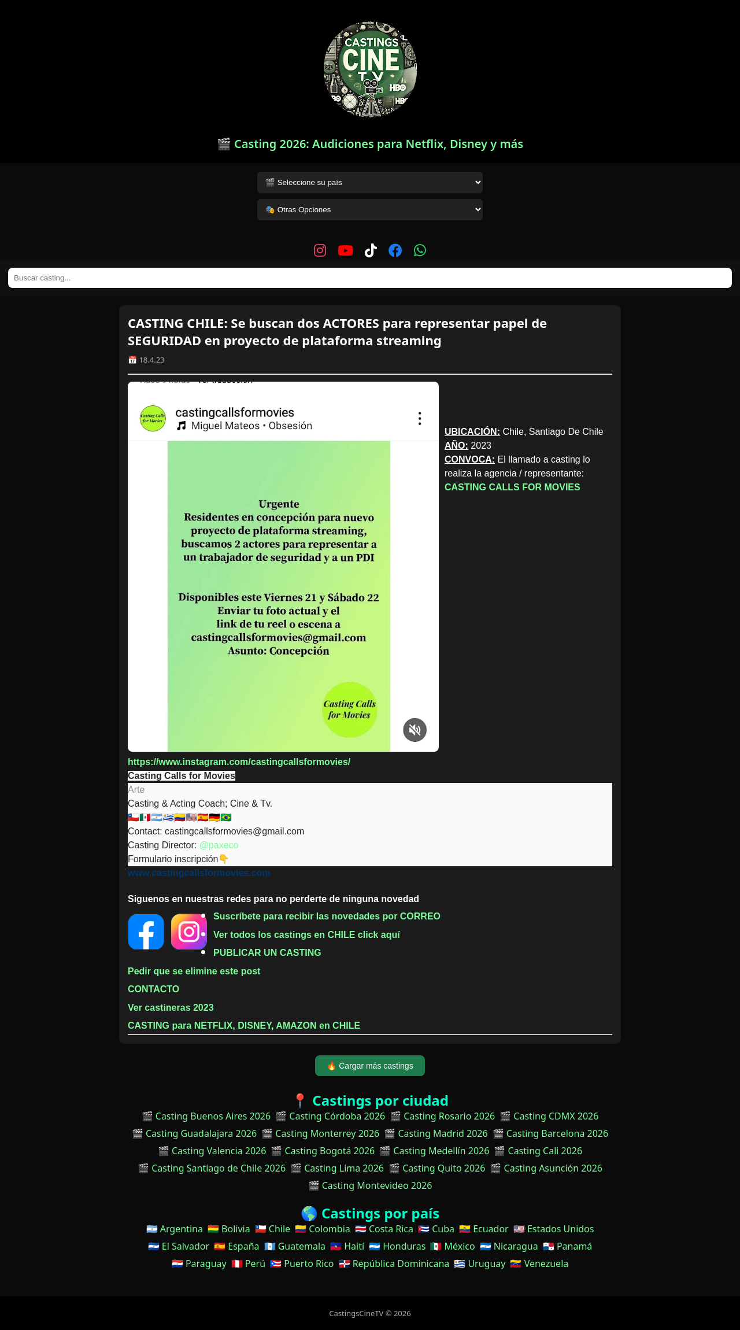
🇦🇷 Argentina (174, 1228)
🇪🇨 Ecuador (484, 1228)
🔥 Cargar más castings (370, 1065)
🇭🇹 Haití (347, 1246)
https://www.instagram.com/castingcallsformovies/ (239, 762)
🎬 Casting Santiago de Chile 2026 (212, 1168)
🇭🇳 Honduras (397, 1246)
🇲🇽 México (452, 1246)
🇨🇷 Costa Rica (384, 1228)
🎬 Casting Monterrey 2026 (320, 1133)
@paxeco (219, 845)
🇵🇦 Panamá (568, 1246)
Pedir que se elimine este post (194, 971)
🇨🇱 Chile (272, 1228)
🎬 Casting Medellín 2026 (434, 1150)
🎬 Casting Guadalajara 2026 (194, 1133)
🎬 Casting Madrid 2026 (435, 1133)
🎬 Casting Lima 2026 (337, 1168)
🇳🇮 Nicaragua (509, 1246)
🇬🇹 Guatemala (295, 1246)
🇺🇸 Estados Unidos (553, 1228)
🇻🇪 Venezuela (539, 1263)
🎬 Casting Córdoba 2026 (330, 1116)
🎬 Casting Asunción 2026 (546, 1168)
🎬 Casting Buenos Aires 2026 (206, 1116)
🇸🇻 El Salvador (178, 1246)
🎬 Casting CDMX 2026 (549, 1116)
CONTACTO (153, 989)
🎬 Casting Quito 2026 (436, 1168)
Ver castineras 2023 (171, 1008)
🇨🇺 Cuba (436, 1228)
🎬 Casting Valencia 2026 (212, 1150)
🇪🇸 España (236, 1246)
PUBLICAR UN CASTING (267, 953)
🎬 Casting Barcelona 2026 (551, 1133)
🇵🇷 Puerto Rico (302, 1263)
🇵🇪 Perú (248, 1263)
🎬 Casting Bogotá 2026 (323, 1150)
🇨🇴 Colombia (322, 1228)
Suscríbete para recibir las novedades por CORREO (327, 916)
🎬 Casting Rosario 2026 (442, 1116)
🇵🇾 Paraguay (199, 1263)
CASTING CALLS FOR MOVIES (512, 487)
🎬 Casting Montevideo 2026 (370, 1185)
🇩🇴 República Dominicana (394, 1263)
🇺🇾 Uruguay (479, 1263)
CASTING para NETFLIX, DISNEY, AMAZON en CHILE (245, 1025)
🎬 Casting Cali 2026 (538, 1150)
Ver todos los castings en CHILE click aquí (306, 935)
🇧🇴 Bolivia (229, 1228)
